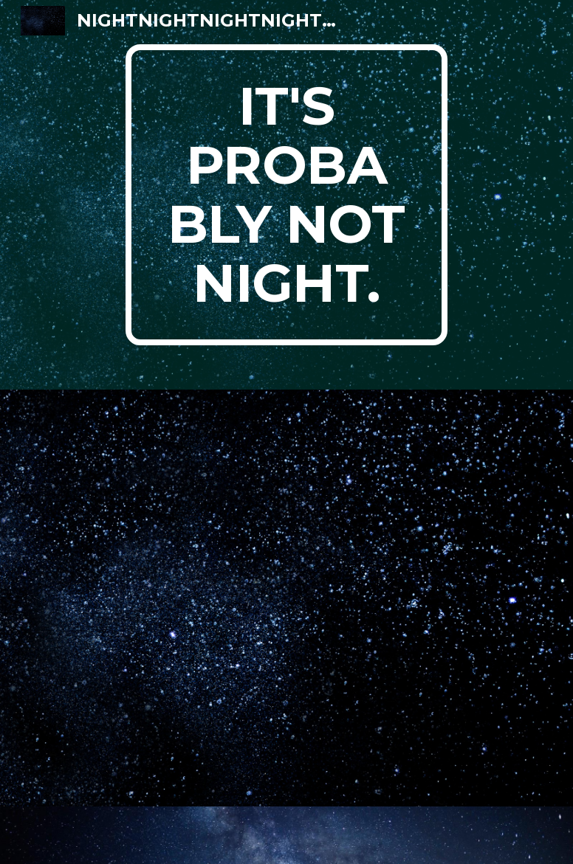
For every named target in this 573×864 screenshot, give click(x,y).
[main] (286, 194)
